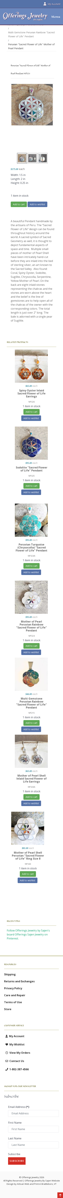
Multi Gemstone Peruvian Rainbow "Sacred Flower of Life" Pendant (31, 703)
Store (7, 1009)
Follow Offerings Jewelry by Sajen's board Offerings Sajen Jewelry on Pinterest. (28, 934)
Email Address (18, 1107)
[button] (54, 17)
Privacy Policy (13, 988)
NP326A (31, 787)
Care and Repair (14, 995)
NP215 (32, 712)
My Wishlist (14, 1044)
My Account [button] (52, 4)
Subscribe (14, 1154)
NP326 (32, 401)
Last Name (14, 1138)
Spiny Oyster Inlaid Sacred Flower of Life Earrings (31, 393)
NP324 (32, 635)
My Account (14, 1036)
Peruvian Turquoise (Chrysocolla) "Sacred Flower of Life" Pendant (31, 547)
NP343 (28, 864)
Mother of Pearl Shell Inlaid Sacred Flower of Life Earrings (31, 778)
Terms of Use (13, 1002)
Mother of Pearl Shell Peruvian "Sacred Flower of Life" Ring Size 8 (28, 855)
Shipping (10, 974)
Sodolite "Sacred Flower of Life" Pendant (31, 469)
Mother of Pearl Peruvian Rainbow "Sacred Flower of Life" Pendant (31, 626)
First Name (15, 1122)
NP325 (32, 475)
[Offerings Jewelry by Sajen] (25, 18)
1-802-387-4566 (16, 1069)
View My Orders (17, 1053)
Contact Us (14, 1061)
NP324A (31, 555)
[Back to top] (60, 1195)
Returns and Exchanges (19, 981)
